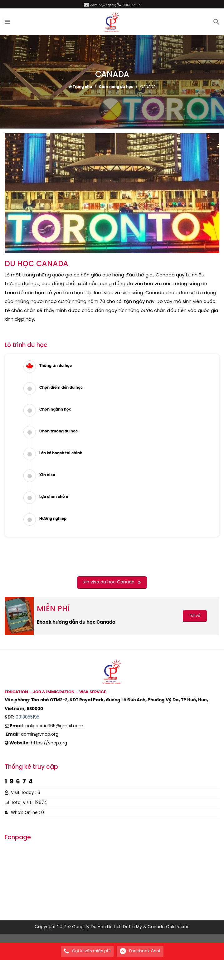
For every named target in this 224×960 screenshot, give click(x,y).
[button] (8, 22)
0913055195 (27, 717)
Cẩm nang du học (116, 87)
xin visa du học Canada (112, 582)
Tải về (195, 615)
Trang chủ (80, 87)
